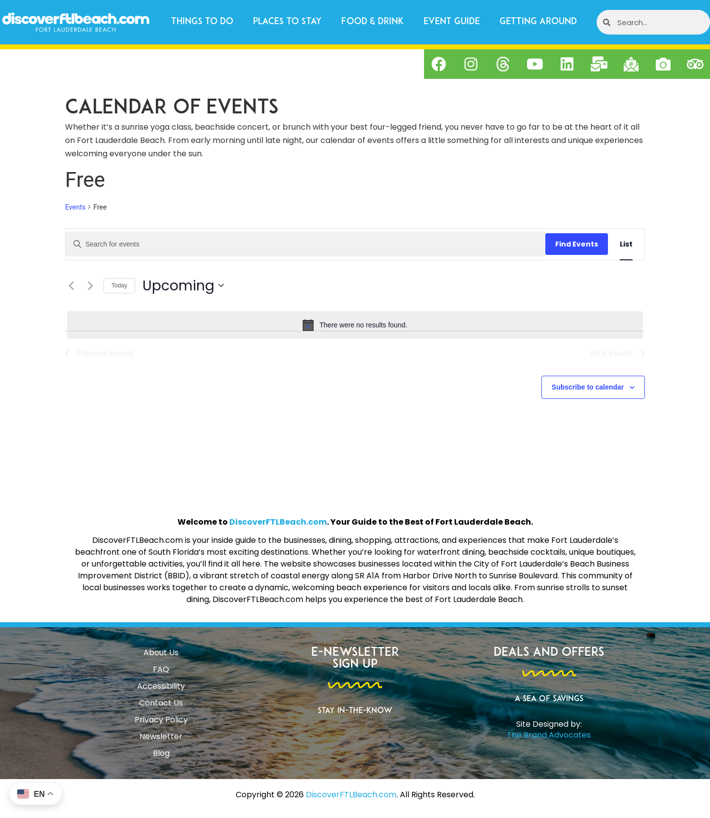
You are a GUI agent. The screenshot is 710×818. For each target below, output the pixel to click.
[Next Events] (90, 285)
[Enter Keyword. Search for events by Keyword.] (305, 244)
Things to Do (202, 22)
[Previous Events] (71, 285)
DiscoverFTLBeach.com (278, 522)
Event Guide (452, 22)
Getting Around (538, 22)
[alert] (355, 325)
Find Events (576, 244)
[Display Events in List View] (626, 244)
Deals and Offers (549, 653)
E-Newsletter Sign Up (355, 659)
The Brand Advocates (549, 735)
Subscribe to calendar (588, 387)
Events (75, 207)
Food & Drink (372, 22)
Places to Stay (287, 22)
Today (119, 285)
